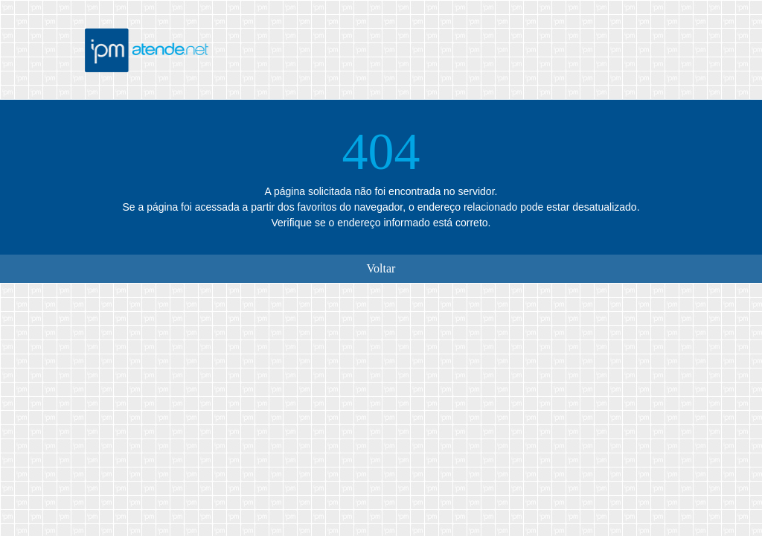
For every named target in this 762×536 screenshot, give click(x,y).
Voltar (381, 268)
